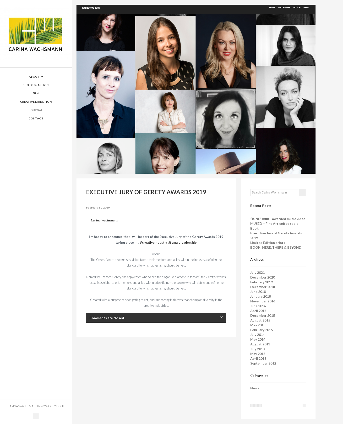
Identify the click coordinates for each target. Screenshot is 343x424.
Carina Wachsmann (104, 220)
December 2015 (262, 315)
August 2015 (260, 320)
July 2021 (257, 272)
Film (36, 93)
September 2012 (263, 363)
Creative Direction (36, 101)
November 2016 (262, 301)
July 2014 (257, 335)
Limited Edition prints (267, 243)
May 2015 (257, 325)
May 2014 (257, 339)
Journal (36, 110)
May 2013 (257, 354)
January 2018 (260, 296)
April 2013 (258, 358)
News (254, 388)
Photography (35, 85)
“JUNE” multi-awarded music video (277, 219)
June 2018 (258, 292)
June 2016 (258, 306)
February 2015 (261, 330)
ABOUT (36, 76)
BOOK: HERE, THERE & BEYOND (275, 247)
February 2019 (261, 282)
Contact (36, 118)
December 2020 (262, 277)
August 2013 (260, 344)
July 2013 (257, 349)
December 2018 (262, 287)
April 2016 (258, 311)
